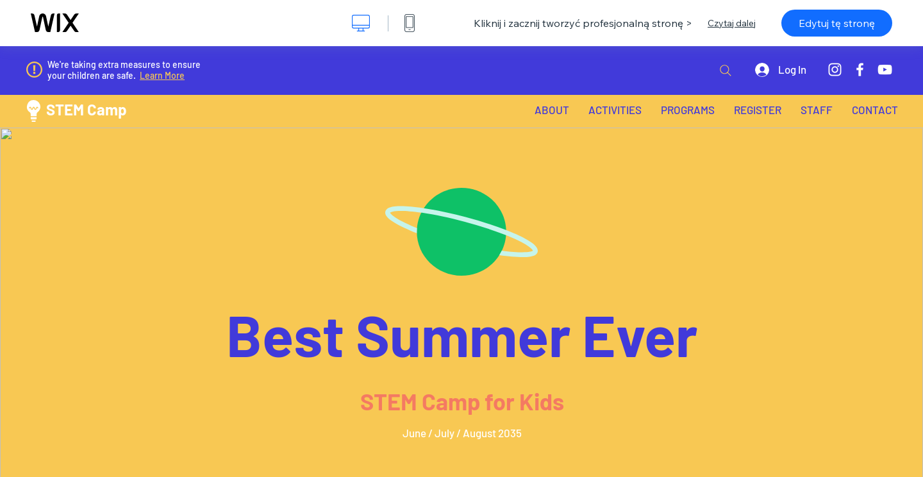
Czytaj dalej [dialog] (732, 23)
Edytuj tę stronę (837, 23)
